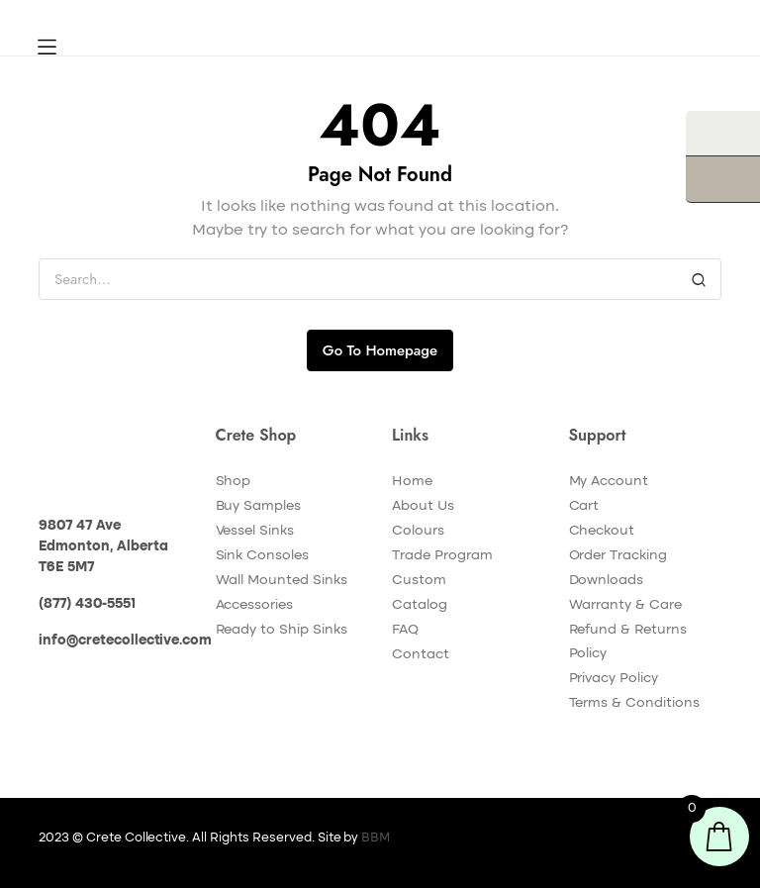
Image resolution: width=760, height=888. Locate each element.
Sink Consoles (263, 555)
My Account (609, 481)
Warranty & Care (626, 605)
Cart (584, 506)
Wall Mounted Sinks (281, 580)
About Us (423, 506)
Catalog (419, 605)
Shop (233, 481)
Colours (418, 531)
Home (412, 481)
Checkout (602, 531)
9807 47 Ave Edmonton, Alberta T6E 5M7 (103, 546)
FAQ (405, 630)
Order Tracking (618, 555)
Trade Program (442, 555)
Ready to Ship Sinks (281, 630)
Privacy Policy (614, 678)
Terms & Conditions (634, 703)
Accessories (255, 605)
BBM (375, 838)
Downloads (606, 580)
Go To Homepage (380, 350)
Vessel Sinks (255, 531)
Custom (419, 580)
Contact (420, 654)
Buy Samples (259, 506)
